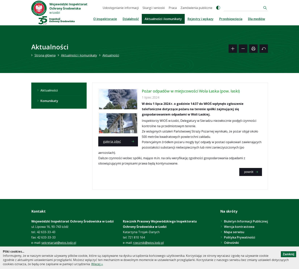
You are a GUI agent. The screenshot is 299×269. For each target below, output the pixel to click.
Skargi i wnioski (154, 8)
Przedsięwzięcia (230, 19)
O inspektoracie (105, 19)
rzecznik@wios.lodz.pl (148, 243)
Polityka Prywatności (239, 237)
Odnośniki (231, 243)
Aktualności (110, 55)
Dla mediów (256, 19)
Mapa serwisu (234, 232)
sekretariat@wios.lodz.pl (58, 243)
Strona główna (45, 55)
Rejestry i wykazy (201, 19)
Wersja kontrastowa (239, 227)
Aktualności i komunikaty (163, 19)
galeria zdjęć (112, 141)
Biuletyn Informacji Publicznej (246, 221)
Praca (173, 8)
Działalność (131, 19)
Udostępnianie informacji (121, 8)
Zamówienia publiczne (196, 8)
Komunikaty (49, 101)
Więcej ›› (97, 264)
